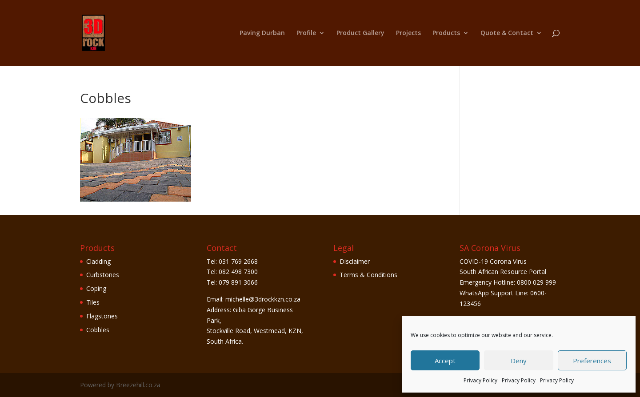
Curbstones (102, 274)
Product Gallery (360, 33)
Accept (445, 360)
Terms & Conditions (368, 274)
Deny (519, 360)
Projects (408, 33)
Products (446, 33)
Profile (306, 33)
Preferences (592, 360)
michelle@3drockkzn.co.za (262, 299)
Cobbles (97, 330)
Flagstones (102, 316)
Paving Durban (262, 33)
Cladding (98, 261)
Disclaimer (355, 261)
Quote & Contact (506, 33)
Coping (96, 288)
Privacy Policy (480, 380)
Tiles (93, 302)
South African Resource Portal (503, 271)
